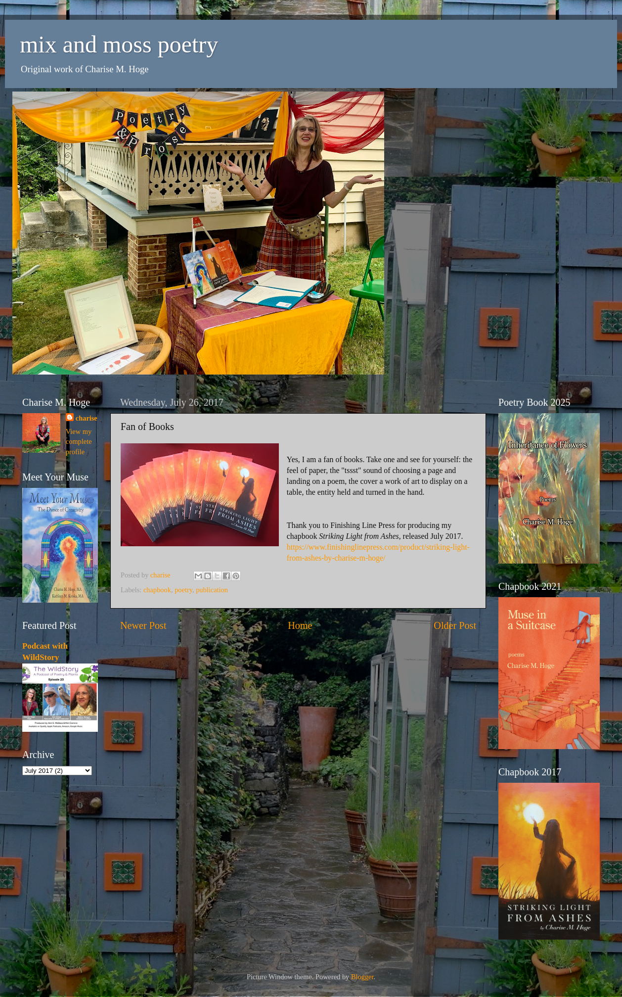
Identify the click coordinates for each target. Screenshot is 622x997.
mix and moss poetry (119, 44)
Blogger (362, 977)
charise (86, 418)
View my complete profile (79, 441)
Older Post (455, 625)
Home (300, 625)
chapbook (157, 590)
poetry (183, 590)
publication (212, 590)
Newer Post (143, 625)
